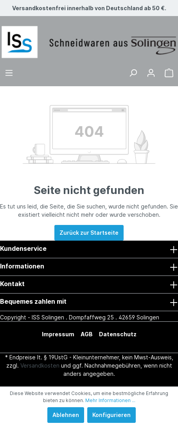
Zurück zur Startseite (89, 232)
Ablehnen (65, 414)
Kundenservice (23, 248)
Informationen (22, 266)
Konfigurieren (111, 414)
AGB (87, 334)
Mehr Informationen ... (110, 400)
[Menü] (9, 72)
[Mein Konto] (151, 72)
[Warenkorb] (169, 72)
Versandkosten (39, 365)
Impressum (58, 334)
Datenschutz (118, 334)
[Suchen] (133, 72)
